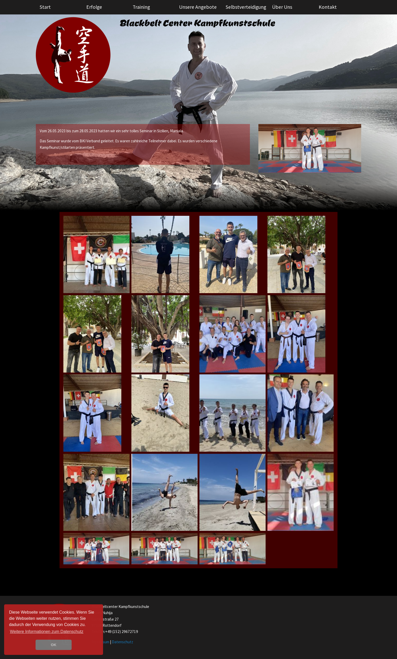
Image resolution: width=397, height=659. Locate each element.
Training (141, 7)
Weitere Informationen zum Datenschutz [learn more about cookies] (46, 631)
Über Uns (282, 7)
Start (45, 7)
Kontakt (328, 7)
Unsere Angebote (198, 7)
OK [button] (53, 645)
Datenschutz (122, 641)
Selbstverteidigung (246, 7)
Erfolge (94, 7)
